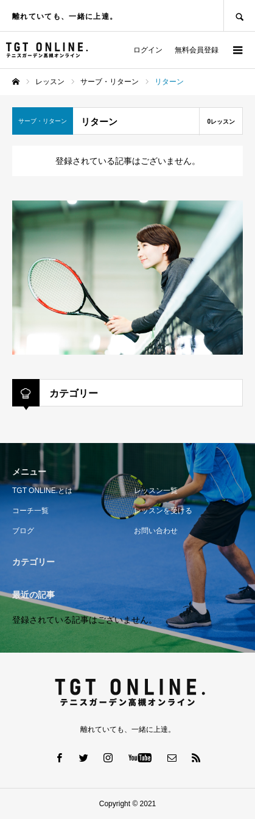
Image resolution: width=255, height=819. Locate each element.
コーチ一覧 (30, 510)
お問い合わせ (156, 530)
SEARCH (239, 15)
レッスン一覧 (156, 490)
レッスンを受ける (163, 510)
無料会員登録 (196, 50)
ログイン (147, 50)
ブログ (23, 530)
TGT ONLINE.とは (42, 490)
